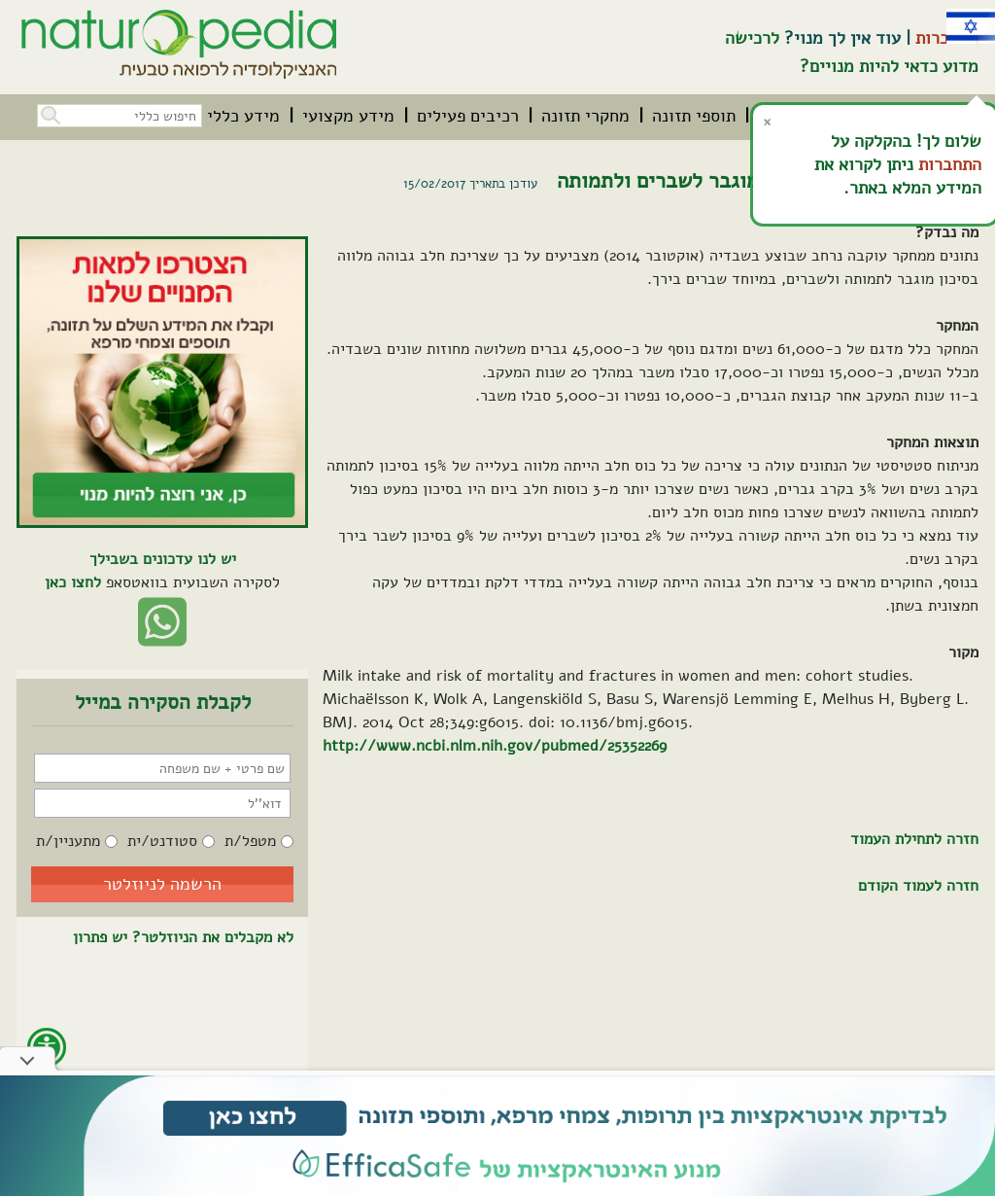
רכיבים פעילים (468, 115)
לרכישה (752, 38)
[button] (48, 113)
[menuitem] (694, 115)
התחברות (949, 164)
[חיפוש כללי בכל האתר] (119, 115)
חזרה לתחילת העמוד (914, 839)
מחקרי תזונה (585, 115)
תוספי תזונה (694, 115)
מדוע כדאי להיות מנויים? (889, 66)
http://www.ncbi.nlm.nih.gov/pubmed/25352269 (495, 745)
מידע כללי (243, 115)
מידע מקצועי (348, 115)
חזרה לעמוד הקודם (918, 886)
